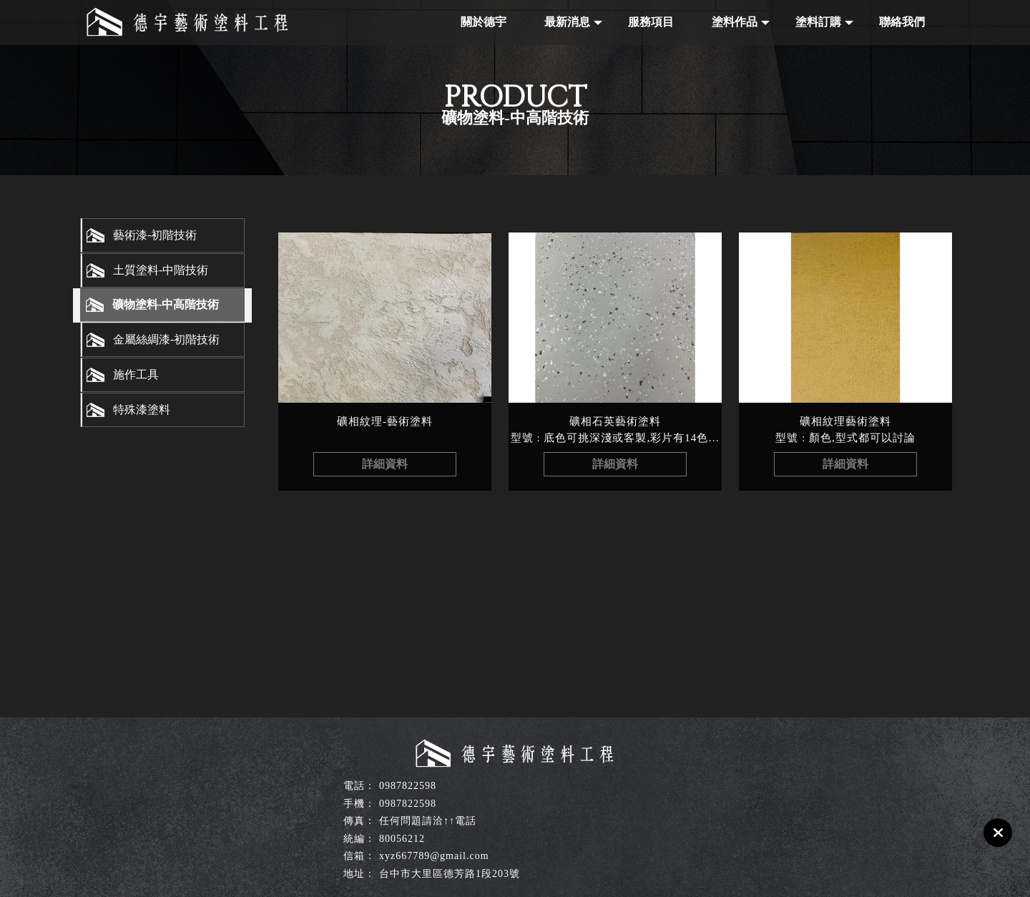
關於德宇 (483, 22)
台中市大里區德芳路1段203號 (449, 873)
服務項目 (651, 22)
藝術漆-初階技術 (155, 235)
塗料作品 (734, 22)
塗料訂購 (818, 22)
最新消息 (567, 22)
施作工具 (136, 374)
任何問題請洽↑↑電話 (427, 820)
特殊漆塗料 (141, 409)
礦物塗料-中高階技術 (165, 304)
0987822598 (407, 785)
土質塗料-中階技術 (160, 270)
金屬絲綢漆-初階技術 (166, 339)
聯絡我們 (902, 22)
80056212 (402, 838)
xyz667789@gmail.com (434, 856)
